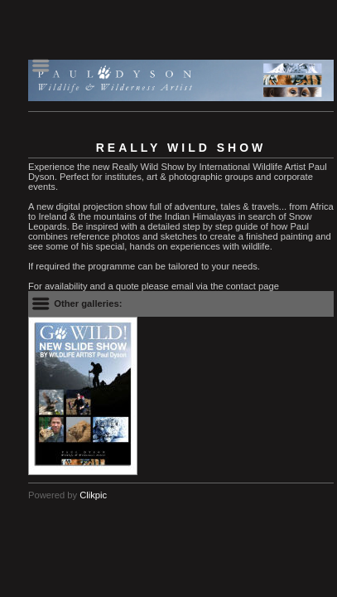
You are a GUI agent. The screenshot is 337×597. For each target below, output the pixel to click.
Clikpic (93, 495)
